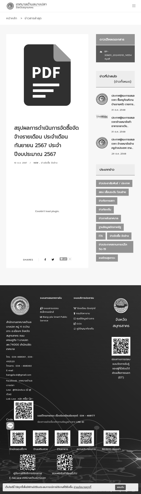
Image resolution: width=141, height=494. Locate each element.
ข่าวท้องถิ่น (105, 209)
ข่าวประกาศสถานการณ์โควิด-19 (113, 247)
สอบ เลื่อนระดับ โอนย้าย (112, 192)
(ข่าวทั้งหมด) (122, 81)
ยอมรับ (120, 487)
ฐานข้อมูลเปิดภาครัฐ (110, 227)
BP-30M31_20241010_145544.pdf (118, 55)
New (36, 162)
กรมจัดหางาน (82, 313)
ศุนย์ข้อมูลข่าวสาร (84, 318)
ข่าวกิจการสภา (107, 201)
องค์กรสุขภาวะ (107, 258)
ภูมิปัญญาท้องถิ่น (84, 328)
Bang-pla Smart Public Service (53, 318)
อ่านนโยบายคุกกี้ (82, 487)
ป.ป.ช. (78, 323)
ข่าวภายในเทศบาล (108, 218)
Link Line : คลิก (14, 399)
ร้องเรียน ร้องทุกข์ (84, 308)
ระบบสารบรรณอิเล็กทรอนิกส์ (49, 310)
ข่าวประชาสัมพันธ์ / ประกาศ (114, 183)
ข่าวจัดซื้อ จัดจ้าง (49, 162)
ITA (101, 236)
